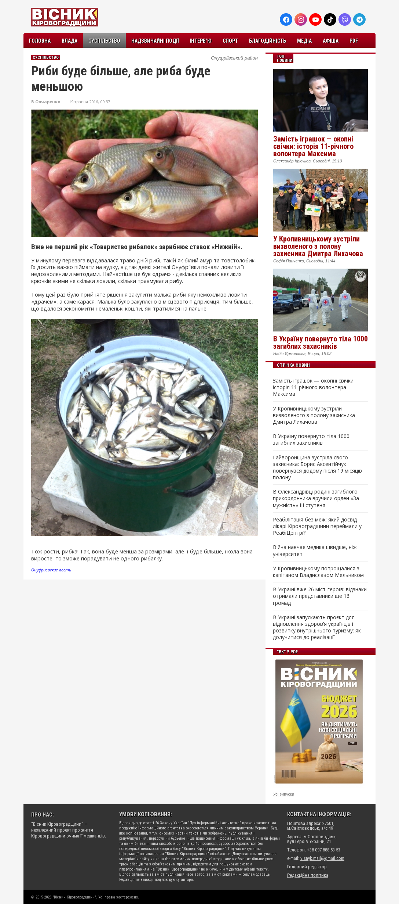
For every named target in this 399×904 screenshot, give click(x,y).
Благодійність (267, 41)
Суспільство (104, 41)
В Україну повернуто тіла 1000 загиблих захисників (320, 342)
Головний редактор (307, 866)
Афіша (330, 41)
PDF (353, 41)
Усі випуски (283, 794)
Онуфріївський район (234, 58)
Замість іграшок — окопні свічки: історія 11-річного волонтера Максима (313, 146)
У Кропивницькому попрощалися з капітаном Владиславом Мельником (318, 571)
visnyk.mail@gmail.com (322, 858)
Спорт (230, 41)
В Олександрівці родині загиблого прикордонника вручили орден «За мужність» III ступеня (316, 498)
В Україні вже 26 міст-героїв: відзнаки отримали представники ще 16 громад (320, 596)
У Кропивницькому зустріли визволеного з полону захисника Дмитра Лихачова (318, 246)
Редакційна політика (307, 875)
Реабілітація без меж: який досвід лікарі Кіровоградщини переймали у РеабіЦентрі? (317, 526)
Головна (40, 41)
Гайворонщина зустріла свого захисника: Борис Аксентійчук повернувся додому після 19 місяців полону (317, 467)
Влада (69, 41)
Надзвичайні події (155, 41)
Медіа (304, 41)
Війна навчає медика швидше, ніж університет (315, 550)
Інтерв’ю (201, 41)
